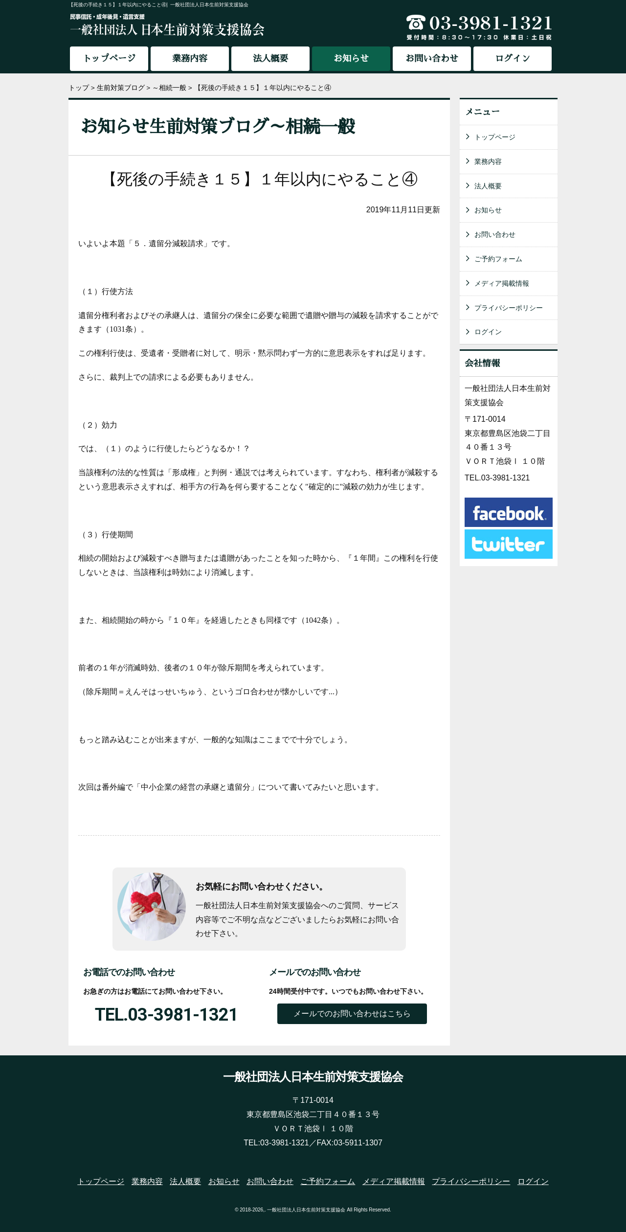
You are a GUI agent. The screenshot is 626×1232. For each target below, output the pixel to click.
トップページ (109, 58)
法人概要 (270, 58)
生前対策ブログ (121, 87)
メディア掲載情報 (501, 283)
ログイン (512, 58)
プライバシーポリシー (508, 308)
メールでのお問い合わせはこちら (352, 1013)
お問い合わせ (431, 58)
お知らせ (488, 210)
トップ (78, 87)
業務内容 (189, 58)
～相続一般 (169, 87)
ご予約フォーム (498, 259)
